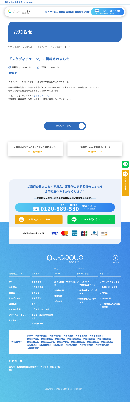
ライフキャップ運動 (115, 285)
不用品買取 (32, 302)
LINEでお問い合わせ (95, 223)
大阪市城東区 (48, 339)
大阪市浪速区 (70, 345)
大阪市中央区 (102, 339)
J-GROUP (30, 2)
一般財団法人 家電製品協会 (117, 308)
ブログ (84, 12)
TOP (44, 12)
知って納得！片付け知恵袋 (64, 285)
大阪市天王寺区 (113, 342)
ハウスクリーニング (36, 313)
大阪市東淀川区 (53, 342)
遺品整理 (31, 296)
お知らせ (13, 73)
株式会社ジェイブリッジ (91, 299)
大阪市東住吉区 (41, 345)
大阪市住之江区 (57, 348)
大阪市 (23, 339)
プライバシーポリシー (11, 318)
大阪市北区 (39, 342)
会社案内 (76, 12)
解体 (29, 307)
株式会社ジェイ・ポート (91, 294)
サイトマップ (7, 324)
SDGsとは (110, 302)
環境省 (109, 296)
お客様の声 (58, 291)
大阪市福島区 (96, 345)
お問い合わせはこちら (35, 223)
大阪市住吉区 (72, 348)
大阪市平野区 (26, 345)
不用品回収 (32, 285)
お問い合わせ (125, 184)
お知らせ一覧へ (63, 126)
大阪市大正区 (98, 342)
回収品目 (67, 12)
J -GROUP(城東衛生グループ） (90, 286)
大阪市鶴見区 (34, 339)
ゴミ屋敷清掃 (33, 291)
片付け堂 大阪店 (114, 291)
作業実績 (57, 296)
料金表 (59, 12)
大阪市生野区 (88, 339)
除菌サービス (35, 327)
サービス (51, 12)
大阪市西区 (109, 345)
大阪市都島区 (26, 342)
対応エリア (9, 344)
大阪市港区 (83, 345)
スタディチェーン (41, 96)
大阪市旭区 (61, 339)
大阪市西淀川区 (83, 342)
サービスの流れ (8, 302)
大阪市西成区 (26, 348)
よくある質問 (7, 313)
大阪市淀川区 (68, 342)
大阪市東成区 (74, 339)
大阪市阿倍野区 (41, 348)
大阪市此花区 (56, 345)
